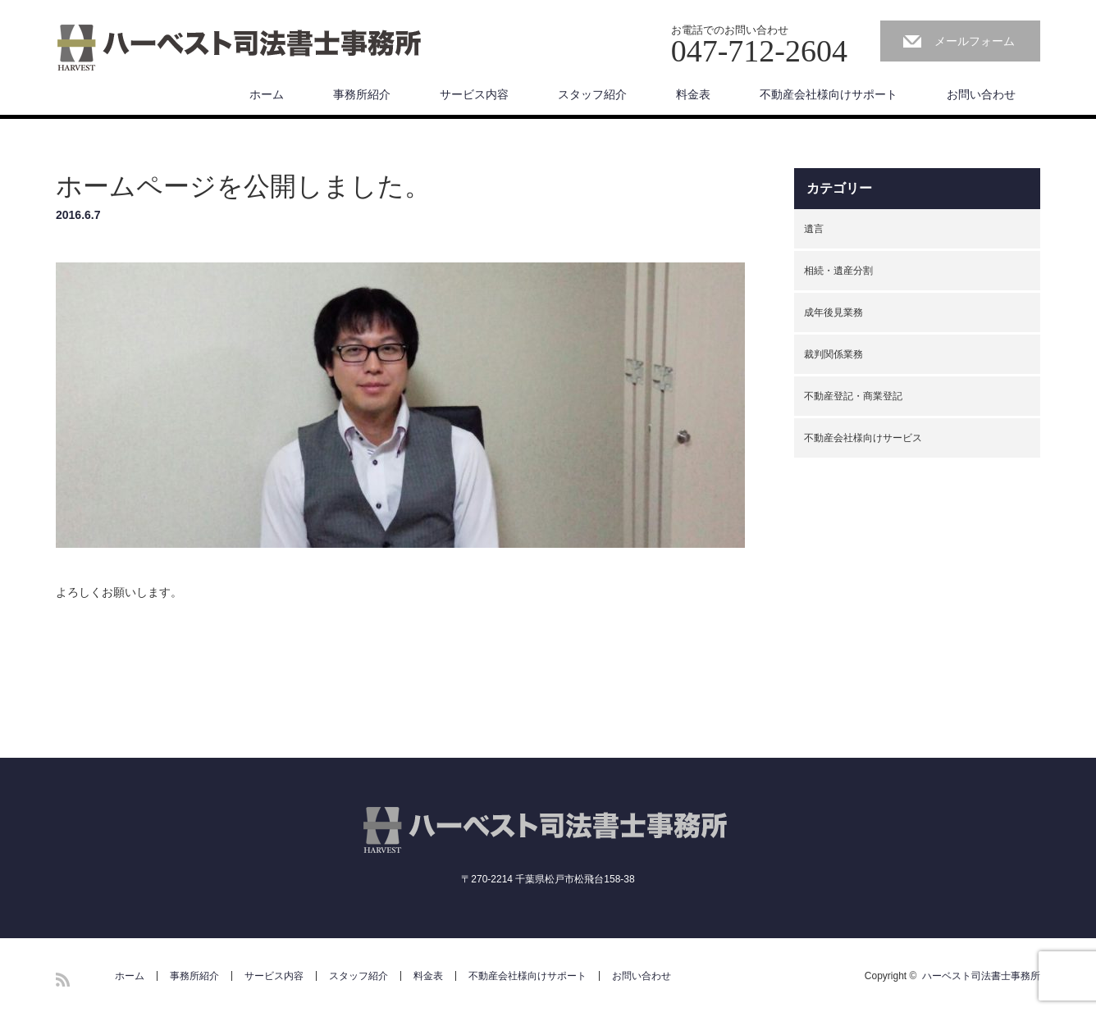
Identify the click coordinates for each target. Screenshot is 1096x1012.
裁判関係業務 (833, 354)
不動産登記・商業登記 (853, 396)
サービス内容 (474, 94)
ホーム (266, 94)
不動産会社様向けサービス (863, 438)
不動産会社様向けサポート (828, 94)
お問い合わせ (981, 94)
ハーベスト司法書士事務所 (981, 976)
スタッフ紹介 (592, 94)
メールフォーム (974, 41)
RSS (63, 979)
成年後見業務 (833, 312)
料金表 (693, 94)
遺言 (814, 229)
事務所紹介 (361, 94)
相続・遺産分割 (838, 270)
